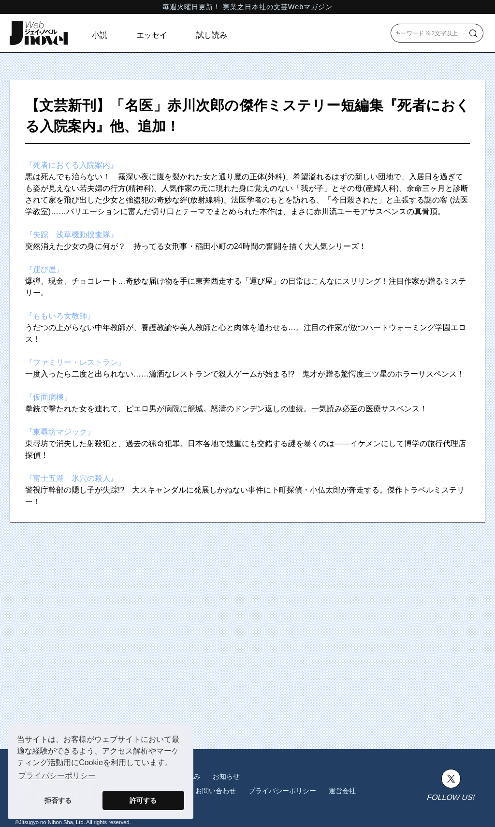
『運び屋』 (44, 269)
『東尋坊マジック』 (60, 432)
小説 (99, 35)
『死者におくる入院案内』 (71, 165)
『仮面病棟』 (48, 397)
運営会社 (342, 791)
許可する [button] (143, 800)
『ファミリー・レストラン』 (75, 362)
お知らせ (226, 776)
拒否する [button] (58, 800)
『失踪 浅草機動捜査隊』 (71, 235)
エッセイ (151, 35)
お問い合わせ (215, 791)
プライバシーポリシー (282, 791)
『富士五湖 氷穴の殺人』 (71, 478)
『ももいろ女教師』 (60, 316)
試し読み (211, 35)
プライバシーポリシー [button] (57, 775)
